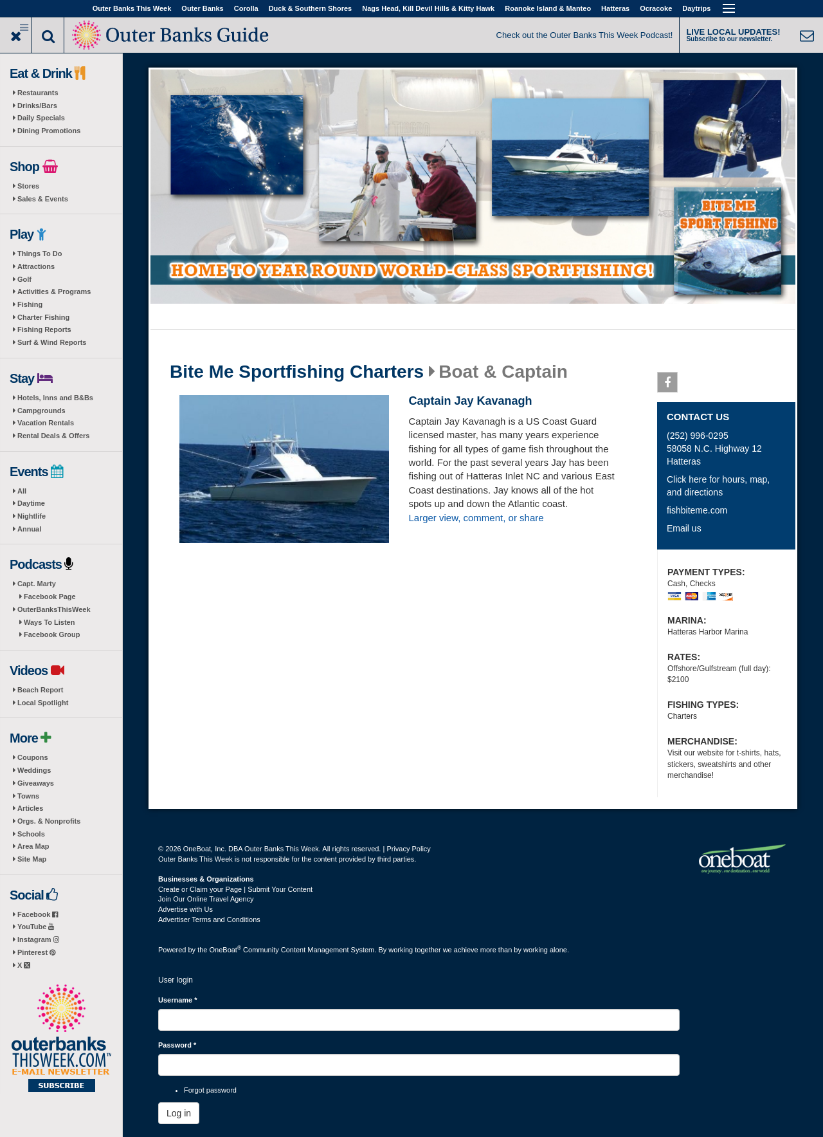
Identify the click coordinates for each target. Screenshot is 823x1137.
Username (177, 1000)
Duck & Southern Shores (310, 8)
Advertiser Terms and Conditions (209, 919)
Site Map (31, 859)
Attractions (36, 266)
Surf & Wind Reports (51, 342)
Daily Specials (41, 118)
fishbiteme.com (697, 510)
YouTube (35, 926)
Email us (684, 528)
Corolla (246, 8)
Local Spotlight (42, 703)
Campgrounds (41, 410)
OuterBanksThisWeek (54, 609)
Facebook (37, 914)
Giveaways (35, 783)
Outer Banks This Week (132, 8)
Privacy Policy (408, 849)
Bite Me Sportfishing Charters (297, 372)
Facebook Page (50, 596)
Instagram (38, 939)
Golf (24, 279)
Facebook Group (52, 634)
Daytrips (696, 8)
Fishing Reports (44, 329)
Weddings (34, 770)
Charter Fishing (43, 317)
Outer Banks (202, 8)
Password (177, 1045)
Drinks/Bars (37, 105)
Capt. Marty (36, 583)
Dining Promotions (48, 130)
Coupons (32, 757)
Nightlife (31, 516)
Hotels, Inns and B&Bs (55, 398)
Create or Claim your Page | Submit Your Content (235, 889)
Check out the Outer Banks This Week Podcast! (584, 35)
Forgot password (210, 1090)
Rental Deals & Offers (53, 435)
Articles (30, 808)
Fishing (29, 304)
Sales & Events (42, 199)
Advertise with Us (185, 909)
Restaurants (38, 93)
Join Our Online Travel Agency (206, 899)
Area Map (33, 846)
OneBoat (226, 950)
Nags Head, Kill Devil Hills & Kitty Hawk (428, 8)
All (21, 491)
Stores (28, 186)
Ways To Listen (49, 622)
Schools (31, 834)
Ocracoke (656, 8)
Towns (28, 796)
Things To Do (39, 253)
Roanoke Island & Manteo (548, 8)
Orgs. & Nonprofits (48, 821)
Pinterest (36, 952)
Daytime (31, 503)
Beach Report (40, 690)
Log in (179, 1113)
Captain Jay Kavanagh (470, 400)
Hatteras (615, 8)
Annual (29, 529)
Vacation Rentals (45, 423)
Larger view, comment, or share (475, 517)
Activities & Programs (54, 291)
